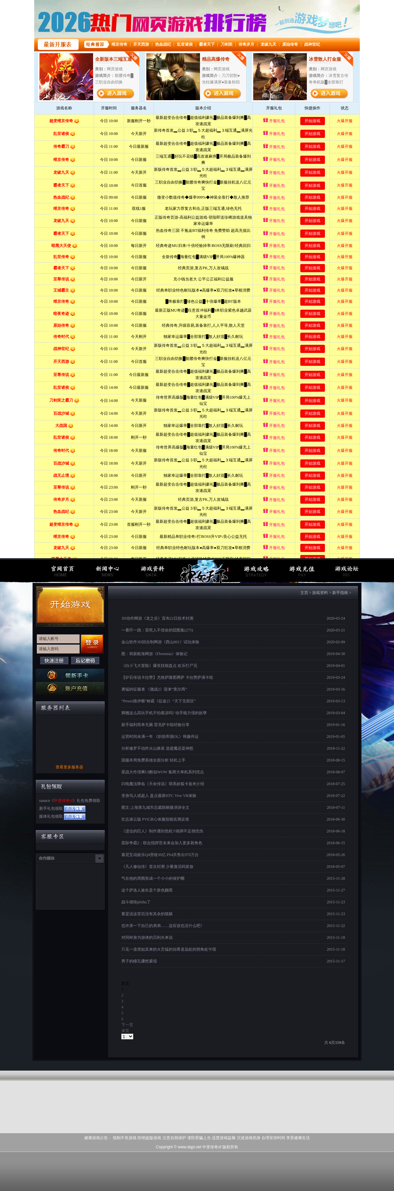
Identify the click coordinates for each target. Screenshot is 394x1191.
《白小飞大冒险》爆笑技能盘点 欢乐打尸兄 (159, 665)
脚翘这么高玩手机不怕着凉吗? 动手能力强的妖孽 (164, 713)
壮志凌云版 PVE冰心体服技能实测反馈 (155, 819)
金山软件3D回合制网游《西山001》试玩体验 (160, 642)
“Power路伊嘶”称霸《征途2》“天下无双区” (158, 701)
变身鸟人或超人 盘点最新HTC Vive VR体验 (158, 795)
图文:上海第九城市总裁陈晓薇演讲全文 (155, 807)
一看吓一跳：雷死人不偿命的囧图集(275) (157, 630)
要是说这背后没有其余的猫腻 (147, 914)
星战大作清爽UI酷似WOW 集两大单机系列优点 (162, 772)
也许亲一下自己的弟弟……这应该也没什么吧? (161, 925)
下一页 (127, 1025)
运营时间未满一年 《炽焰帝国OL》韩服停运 (160, 736)
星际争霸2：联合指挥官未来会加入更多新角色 (161, 843)
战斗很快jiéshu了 (136, 902)
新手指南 (340, 592)
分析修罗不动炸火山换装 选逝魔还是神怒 (157, 748)
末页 (125, 1030)
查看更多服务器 (69, 767)
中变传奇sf (63, 800)
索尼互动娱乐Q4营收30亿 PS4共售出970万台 (160, 854)
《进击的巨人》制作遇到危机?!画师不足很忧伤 (162, 831)
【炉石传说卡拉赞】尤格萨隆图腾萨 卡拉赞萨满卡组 (167, 677)
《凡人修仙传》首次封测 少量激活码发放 (157, 866)
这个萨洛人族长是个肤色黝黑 (147, 890)
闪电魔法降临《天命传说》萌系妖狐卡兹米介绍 (162, 784)
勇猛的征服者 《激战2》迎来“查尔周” (154, 689)
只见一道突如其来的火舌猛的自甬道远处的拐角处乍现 (168, 949)
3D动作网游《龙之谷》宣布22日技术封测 (157, 618)
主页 (304, 592)
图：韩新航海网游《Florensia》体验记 (154, 653)
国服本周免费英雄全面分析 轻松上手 (153, 760)
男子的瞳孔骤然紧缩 (139, 961)
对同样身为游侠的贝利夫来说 (147, 937)
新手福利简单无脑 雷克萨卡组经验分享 (155, 724)
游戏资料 (320, 592)
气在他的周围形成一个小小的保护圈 (153, 878)
